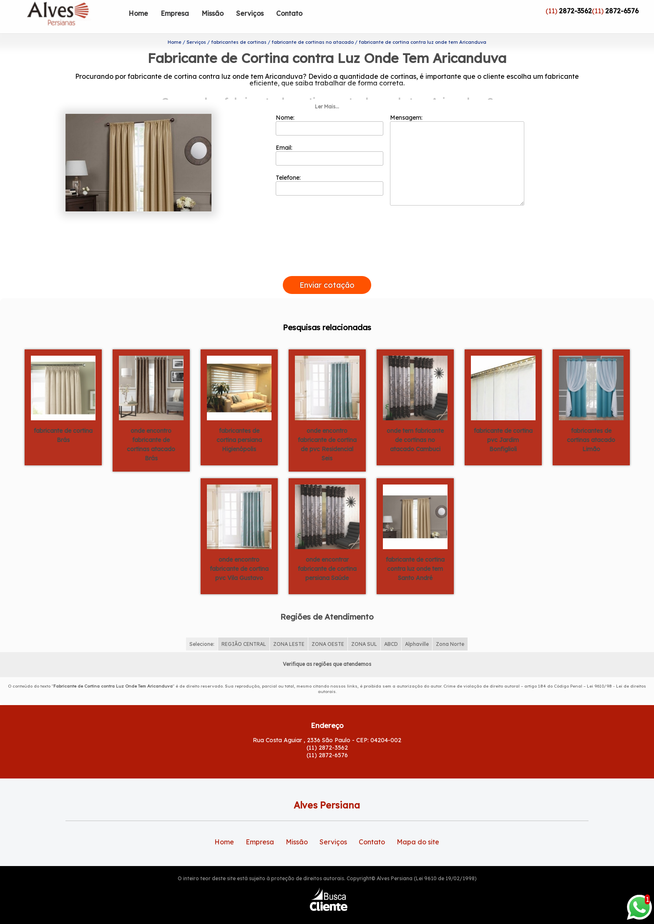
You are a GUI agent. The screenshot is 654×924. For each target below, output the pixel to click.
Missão (212, 13)
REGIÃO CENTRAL (243, 630)
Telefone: (330, 171)
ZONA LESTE (288, 630)
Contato (289, 13)
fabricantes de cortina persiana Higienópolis (239, 426)
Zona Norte (450, 630)
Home (138, 13)
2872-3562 (575, 11)
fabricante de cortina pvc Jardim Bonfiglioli (503, 426)
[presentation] (327, 253)
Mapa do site (418, 828)
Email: (330, 141)
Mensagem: (457, 146)
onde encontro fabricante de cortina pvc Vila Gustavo (239, 555)
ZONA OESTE (328, 630)
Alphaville (417, 630)
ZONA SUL (364, 630)
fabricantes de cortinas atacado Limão (591, 426)
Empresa (175, 13)
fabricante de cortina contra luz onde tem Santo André (415, 555)
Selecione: (201, 630)
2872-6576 (622, 11)
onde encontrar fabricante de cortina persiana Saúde (327, 555)
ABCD (391, 630)
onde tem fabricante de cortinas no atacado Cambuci (415, 426)
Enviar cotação (327, 271)
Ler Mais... (327, 93)
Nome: (330, 111)
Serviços (250, 13)
